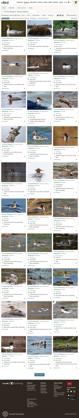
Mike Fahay (32, 115)
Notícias (55, 2)
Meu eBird (33, 2)
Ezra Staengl (32, 221)
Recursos (56, 385)
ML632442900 (5, 88)
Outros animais (21, 7)
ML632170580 (5, 195)
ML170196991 (57, 297)
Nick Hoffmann (33, 77)
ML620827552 (57, 52)
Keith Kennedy (7, 323)
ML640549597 (5, 265)
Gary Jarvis (6, 218)
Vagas (55, 391)
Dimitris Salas (7, 148)
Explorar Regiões (31, 386)
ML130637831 (57, 121)
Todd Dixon (58, 113)
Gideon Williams (59, 44)
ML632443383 (57, 159)
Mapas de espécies (31, 385)
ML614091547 (5, 298)
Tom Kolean (6, 290)
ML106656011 (31, 368)
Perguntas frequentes (59, 394)
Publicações (43, 391)
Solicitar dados (44, 392)
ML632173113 (57, 88)
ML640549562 (31, 158)
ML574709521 (57, 192)
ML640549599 (57, 230)
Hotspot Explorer (31, 388)
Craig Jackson (33, 150)
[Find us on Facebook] (68, 391)
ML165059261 (31, 229)
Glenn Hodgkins (33, 325)
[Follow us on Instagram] (74, 391)
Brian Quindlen (59, 255)
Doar (69, 383)
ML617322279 (5, 366)
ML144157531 (31, 123)
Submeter (20, 2)
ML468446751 (5, 156)
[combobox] (20, 11)
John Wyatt (58, 291)
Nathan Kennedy (7, 113)
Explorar (26, 2)
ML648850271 (31, 48)
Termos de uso (30, 406)
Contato (56, 396)
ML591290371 (5, 121)
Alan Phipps (6, 80)
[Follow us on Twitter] (71, 391)
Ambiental (11, 7)
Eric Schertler (33, 290)
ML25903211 (31, 333)
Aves (4, 7)
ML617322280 (31, 85)
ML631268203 (31, 193)
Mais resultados (39, 374)
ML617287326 (57, 263)
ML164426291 (5, 50)
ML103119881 (5, 329)
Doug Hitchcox (59, 358)
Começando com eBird (59, 392)
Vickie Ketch (32, 360)
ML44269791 (5, 226)
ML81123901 (57, 332)
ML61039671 (57, 368)
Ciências (40, 2)
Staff (55, 389)
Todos (30, 7)
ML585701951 (31, 298)
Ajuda (61, 2)
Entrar (65, 2)
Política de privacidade (32, 404)
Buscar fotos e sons (31, 390)
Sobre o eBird (48, 2)
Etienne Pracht (7, 42)
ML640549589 (31, 265)
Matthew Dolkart (33, 42)
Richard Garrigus (59, 324)
